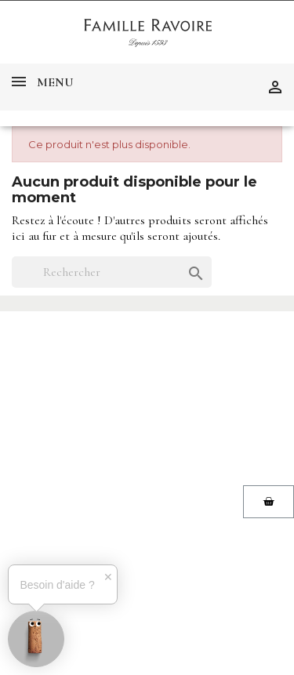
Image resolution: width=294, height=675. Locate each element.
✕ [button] (108, 577)
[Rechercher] (112, 272)
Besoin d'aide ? (57, 585)
